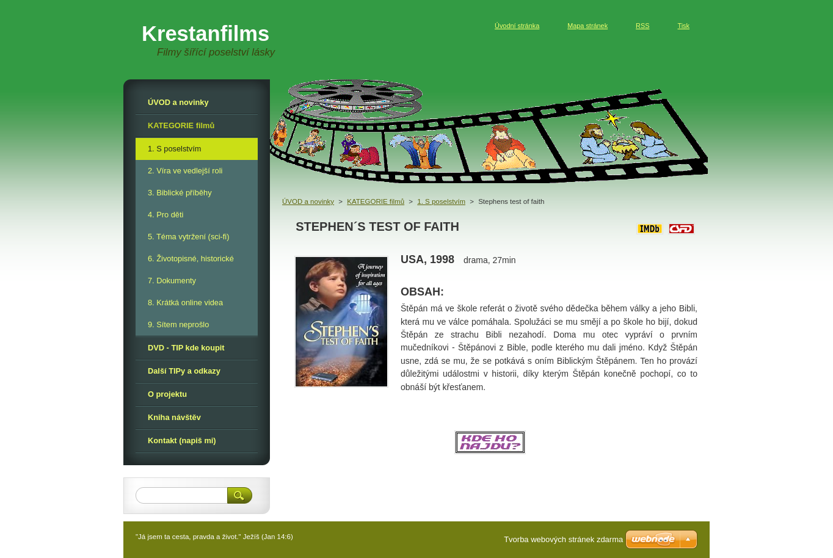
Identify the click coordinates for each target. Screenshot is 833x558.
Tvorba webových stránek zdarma (563, 539)
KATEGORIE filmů (375, 201)
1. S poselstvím (441, 201)
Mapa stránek (587, 25)
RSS (642, 25)
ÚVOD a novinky (308, 201)
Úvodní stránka (517, 25)
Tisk (683, 25)
